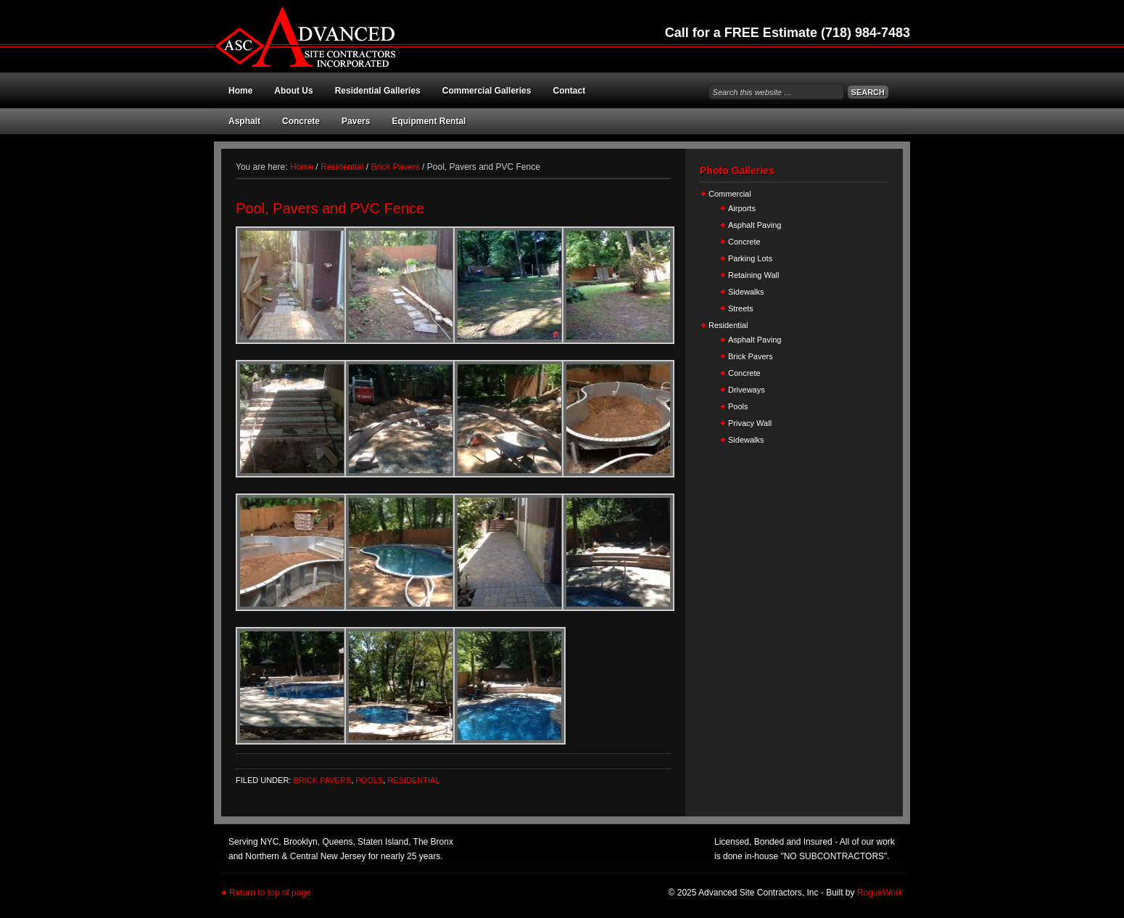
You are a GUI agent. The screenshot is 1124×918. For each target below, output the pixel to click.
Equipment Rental (429, 121)
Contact (569, 91)
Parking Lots (750, 258)
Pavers (356, 121)
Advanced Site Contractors (373, 36)
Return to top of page (270, 893)
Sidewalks (746, 291)
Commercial (729, 193)
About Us (293, 91)
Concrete (301, 121)
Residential (413, 780)
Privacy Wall (750, 423)
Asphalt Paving (754, 225)
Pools (369, 780)
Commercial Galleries (487, 91)
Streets (740, 308)
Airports (742, 208)
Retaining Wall (754, 275)
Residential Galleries (378, 91)
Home (240, 91)
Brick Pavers (322, 780)
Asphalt (244, 121)
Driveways (746, 389)
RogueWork (880, 893)
